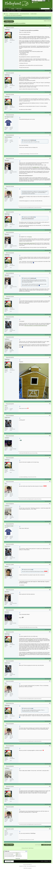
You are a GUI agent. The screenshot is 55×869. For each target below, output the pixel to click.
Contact (42, 861)
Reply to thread (9, 21)
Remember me (35, 2)
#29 (49, 681)
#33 (49, 766)
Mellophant (46, 861)
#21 (49, 503)
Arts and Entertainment (24, 13)
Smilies (17, 854)
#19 (49, 457)
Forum (7, 8)
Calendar (8, 10)
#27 (49, 631)
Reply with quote (47, 70)
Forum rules (18, 858)
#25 (49, 589)
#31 (49, 723)
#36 (49, 828)
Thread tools (48, 25)
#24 (49, 564)
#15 (49, 357)
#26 (49, 609)
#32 (49, 745)
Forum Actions (13, 10)
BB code (17, 852)
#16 (49, 403)
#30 (49, 703)
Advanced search (48, 10)
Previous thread (25, 848)
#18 (49, 435)
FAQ (5, 10)
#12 (49, 296)
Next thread (31, 848)
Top (49, 844)
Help (49, 0)
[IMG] (17, 855)
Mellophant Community (13, 13)
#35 (49, 806)
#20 (49, 481)
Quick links (19, 10)
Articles (12, 8)
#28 (49, 660)
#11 (49, 273)
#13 (49, 316)
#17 (49, 415)
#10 (49, 252)
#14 (49, 337)
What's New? (19, 8)
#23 (49, 544)
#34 (49, 786)
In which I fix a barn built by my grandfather (16, 23)
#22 (49, 523)
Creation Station (34, 13)
